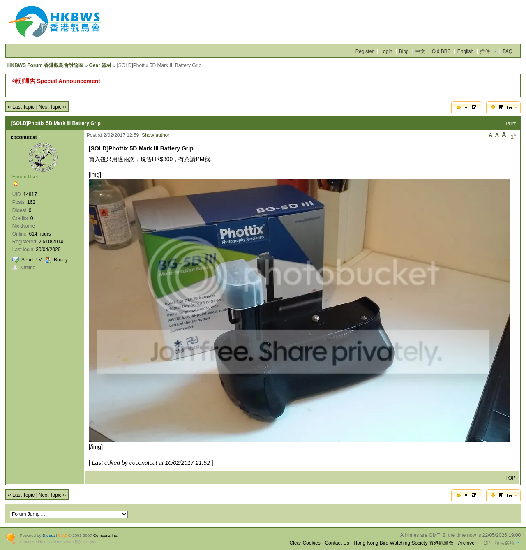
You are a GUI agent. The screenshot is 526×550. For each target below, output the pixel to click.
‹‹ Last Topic (21, 107)
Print (511, 124)
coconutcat (24, 137)
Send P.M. (32, 260)
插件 (485, 51)
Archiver (467, 543)
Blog (404, 51)
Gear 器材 (100, 65)
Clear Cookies (304, 543)
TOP (510, 478)
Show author (155, 135)
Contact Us (337, 543)
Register (364, 51)
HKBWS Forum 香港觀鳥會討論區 (45, 65)
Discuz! (49, 535)
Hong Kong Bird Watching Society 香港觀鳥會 (403, 543)
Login (386, 51)
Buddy (61, 260)
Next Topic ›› (52, 107)
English (465, 51)
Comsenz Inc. (105, 535)
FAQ (507, 51)
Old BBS (441, 51)
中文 (420, 51)
